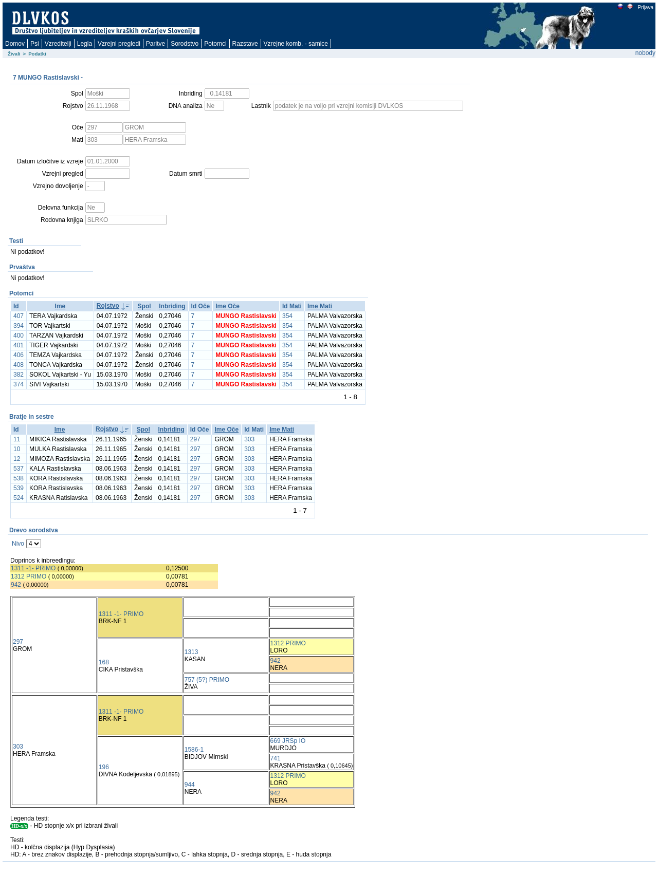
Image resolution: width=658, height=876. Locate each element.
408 (18, 364)
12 (16, 458)
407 (18, 316)
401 (18, 345)
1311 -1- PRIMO (33, 568)
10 (16, 449)
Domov (15, 43)
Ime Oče (227, 306)
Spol (144, 306)
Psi (34, 43)
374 (18, 384)
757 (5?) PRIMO (207, 679)
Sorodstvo (184, 43)
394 (18, 325)
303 (249, 439)
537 (18, 468)
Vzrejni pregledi (119, 43)
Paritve (155, 43)
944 (190, 784)
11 (16, 439)
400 (18, 335)
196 (104, 767)
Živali (14, 54)
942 (16, 584)
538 (18, 478)
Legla (84, 43)
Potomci (215, 43)
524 (18, 497)
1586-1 (194, 749)
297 (195, 439)
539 (18, 488)
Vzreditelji (58, 43)
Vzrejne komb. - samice (296, 43)
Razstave (245, 43)
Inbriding (172, 306)
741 (275, 758)
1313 (191, 652)
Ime (60, 306)
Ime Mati (319, 306)
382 (18, 374)
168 (104, 662)
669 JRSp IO (288, 740)
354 (287, 316)
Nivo (18, 543)
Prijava (645, 7)
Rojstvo (108, 305)
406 (18, 355)
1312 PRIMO (28, 576)
